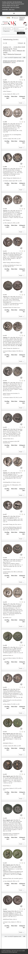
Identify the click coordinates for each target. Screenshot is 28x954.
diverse (14, 62)
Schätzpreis (20, 43)
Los (4, 43)
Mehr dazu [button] (12, 9)
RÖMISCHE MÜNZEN (9, 61)
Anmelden (21, 33)
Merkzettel (15, 17)
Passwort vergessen (19, 31)
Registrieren (7, 31)
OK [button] (14, 13)
